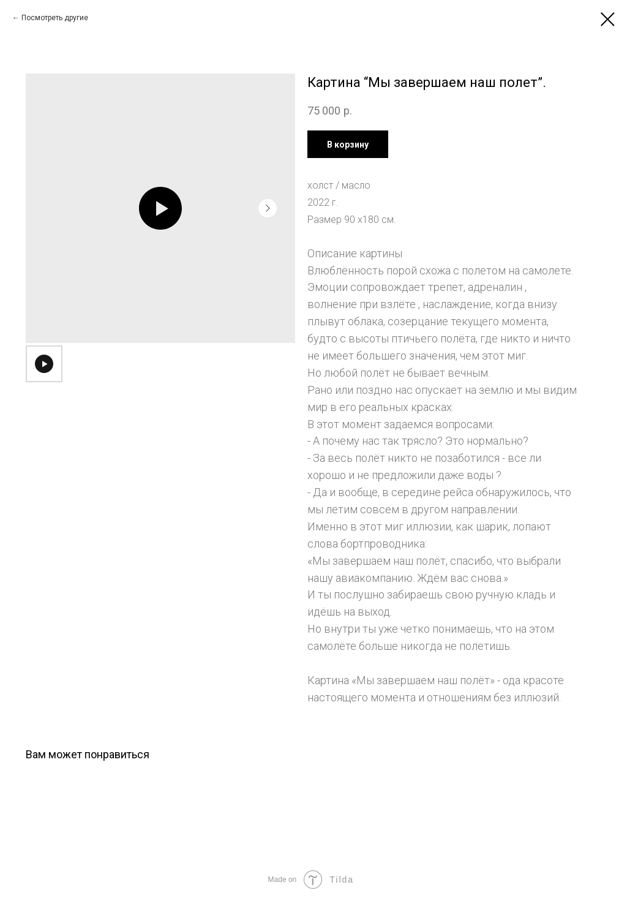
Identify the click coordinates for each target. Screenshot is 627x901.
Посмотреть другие (54, 17)
